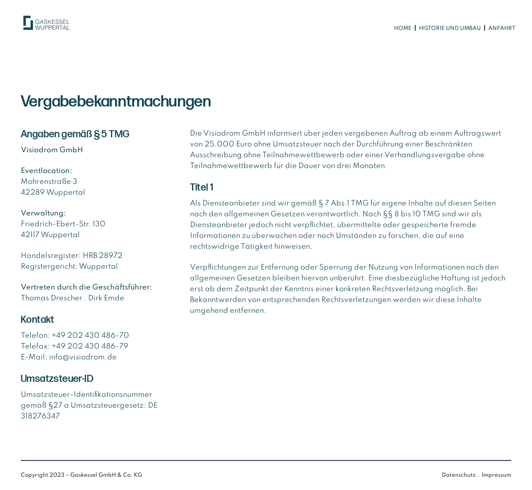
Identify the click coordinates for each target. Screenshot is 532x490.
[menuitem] (402, 28)
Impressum (496, 475)
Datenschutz (458, 475)
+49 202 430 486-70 (90, 335)
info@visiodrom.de (83, 357)
